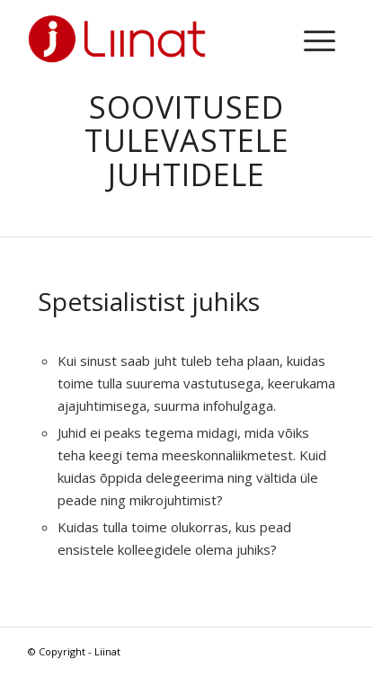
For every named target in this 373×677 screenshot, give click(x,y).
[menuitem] (302, 40)
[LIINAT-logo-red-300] (154, 36)
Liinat (107, 651)
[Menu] (302, 40)
